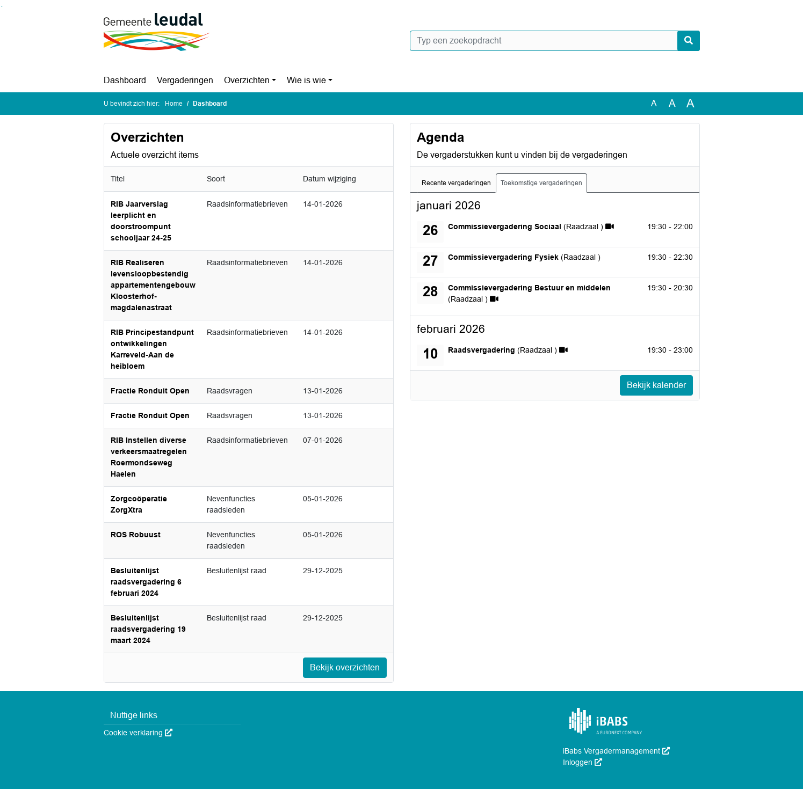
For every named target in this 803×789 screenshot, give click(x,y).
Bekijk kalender (656, 385)
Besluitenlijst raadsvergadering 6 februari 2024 (146, 581)
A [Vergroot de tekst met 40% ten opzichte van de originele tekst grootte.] (690, 103)
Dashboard (125, 80)
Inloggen (582, 762)
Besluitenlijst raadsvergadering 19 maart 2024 (148, 629)
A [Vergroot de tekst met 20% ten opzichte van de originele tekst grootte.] (672, 103)
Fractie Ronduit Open (150, 390)
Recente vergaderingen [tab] (456, 183)
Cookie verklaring (138, 732)
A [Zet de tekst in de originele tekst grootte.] (654, 103)
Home (174, 103)
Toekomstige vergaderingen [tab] (541, 183)
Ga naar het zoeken (1, 6)
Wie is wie (306, 80)
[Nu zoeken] (688, 41)
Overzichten (247, 80)
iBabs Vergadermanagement (616, 751)
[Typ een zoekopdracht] (555, 41)
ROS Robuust (136, 534)
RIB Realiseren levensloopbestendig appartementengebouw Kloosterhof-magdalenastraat (153, 285)
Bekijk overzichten (345, 667)
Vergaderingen (185, 80)
